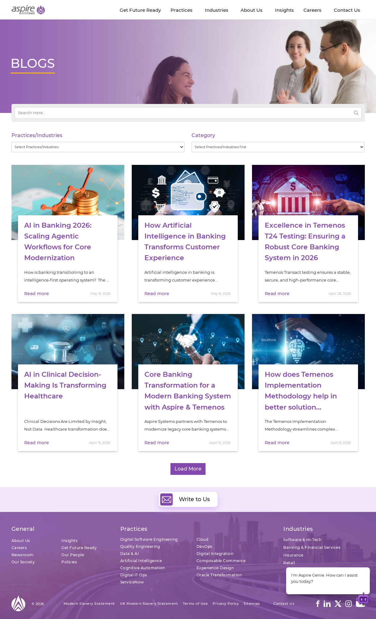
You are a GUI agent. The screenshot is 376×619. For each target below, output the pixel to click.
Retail (289, 563)
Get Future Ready (79, 547)
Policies (69, 562)
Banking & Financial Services (311, 547)
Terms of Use (195, 603)
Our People (72, 554)
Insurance (293, 555)
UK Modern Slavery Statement (149, 603)
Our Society (23, 562)
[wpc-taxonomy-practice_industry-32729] (98, 147)
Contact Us (283, 603)
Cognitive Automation (142, 567)
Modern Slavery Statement (89, 603)
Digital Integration (215, 553)
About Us (20, 540)
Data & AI (129, 553)
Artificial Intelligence (141, 560)
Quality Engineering (140, 546)
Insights (69, 540)
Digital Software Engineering (149, 539)
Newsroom (22, 554)
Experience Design (215, 567)
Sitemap (252, 603)
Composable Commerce (221, 560)
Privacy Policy (226, 603)
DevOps (204, 546)
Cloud (203, 539)
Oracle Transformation (219, 575)
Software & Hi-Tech (302, 539)
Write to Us (185, 499)
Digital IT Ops (133, 575)
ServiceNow (132, 582)
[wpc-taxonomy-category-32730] (278, 147)
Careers (19, 547)
